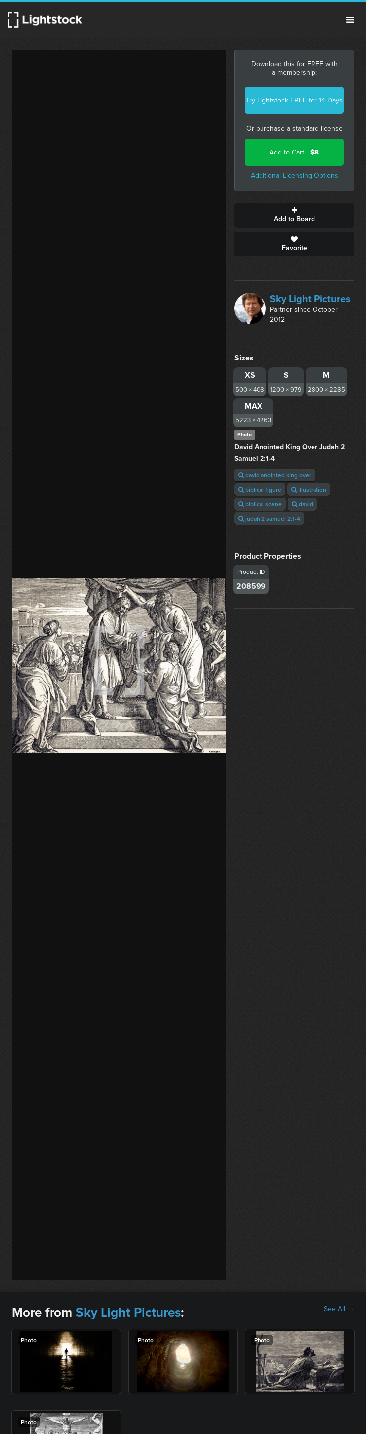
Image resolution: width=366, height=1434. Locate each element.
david (302, 504)
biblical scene (260, 504)
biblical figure (259, 489)
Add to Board (294, 215)
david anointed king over (274, 475)
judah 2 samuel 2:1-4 (269, 518)
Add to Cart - (294, 152)
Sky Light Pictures (310, 298)
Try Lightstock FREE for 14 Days (294, 100)
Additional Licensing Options (294, 175)
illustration (308, 489)
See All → (339, 1309)
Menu (350, 20)
